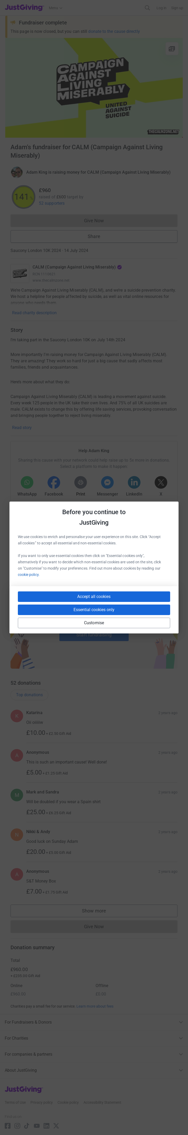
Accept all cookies (94, 596)
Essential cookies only (94, 609)
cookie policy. (29, 574)
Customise (94, 622)
